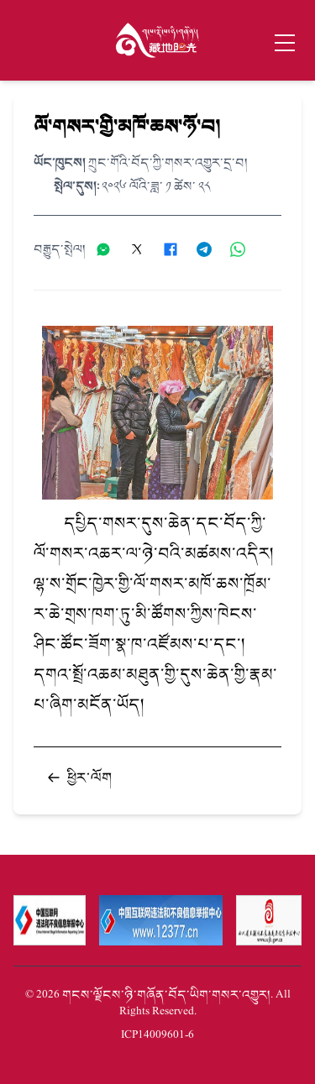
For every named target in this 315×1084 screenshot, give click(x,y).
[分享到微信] (109, 249)
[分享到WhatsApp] (243, 249)
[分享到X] (142, 249)
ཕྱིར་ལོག (79, 777)
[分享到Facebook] (176, 249)
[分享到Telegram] (210, 249)
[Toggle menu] (285, 43)
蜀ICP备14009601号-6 (157, 1035)
